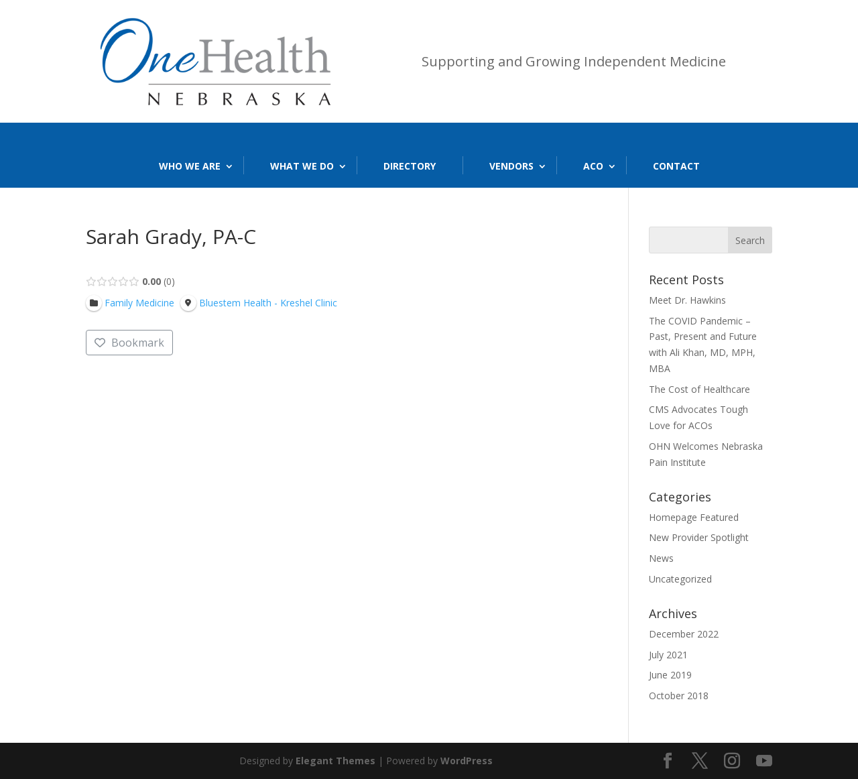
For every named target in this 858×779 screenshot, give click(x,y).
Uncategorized (680, 579)
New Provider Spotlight (699, 537)
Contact (676, 166)
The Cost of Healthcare (699, 389)
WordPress (466, 760)
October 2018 (679, 695)
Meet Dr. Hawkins (687, 300)
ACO (593, 166)
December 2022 (684, 633)
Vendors (511, 166)
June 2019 (670, 674)
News (661, 558)
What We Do (302, 166)
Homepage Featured (694, 517)
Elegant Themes (335, 760)
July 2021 (668, 654)
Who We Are (190, 166)
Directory (409, 166)
